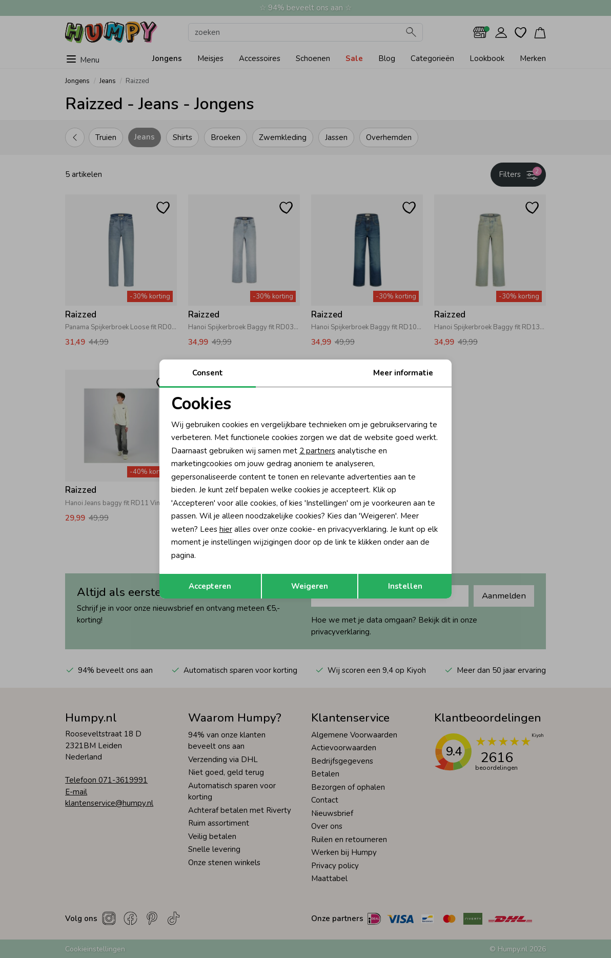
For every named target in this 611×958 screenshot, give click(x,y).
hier (225, 529)
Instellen (405, 586)
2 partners (317, 451)
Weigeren (309, 586)
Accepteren (210, 586)
